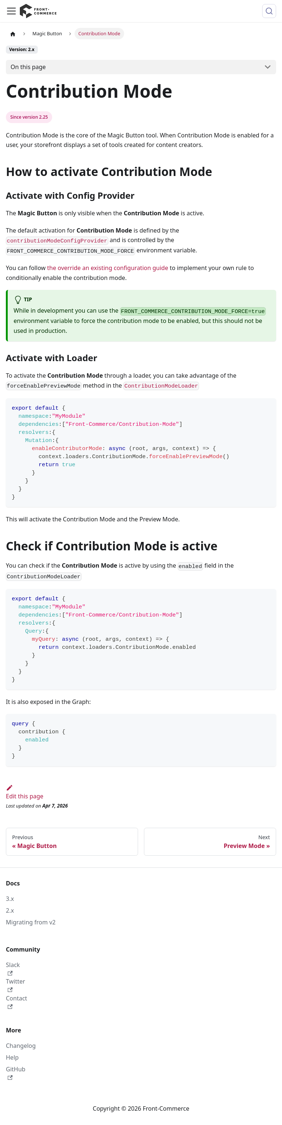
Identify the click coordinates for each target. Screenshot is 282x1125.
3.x (10, 899)
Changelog (21, 1046)
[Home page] (13, 34)
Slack (13, 968)
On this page (28, 67)
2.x (10, 910)
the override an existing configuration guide (107, 268)
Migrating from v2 (30, 922)
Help (12, 1057)
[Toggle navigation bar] (11, 11)
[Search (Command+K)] (269, 11)
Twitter (15, 984)
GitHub (15, 1072)
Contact (16, 1001)
